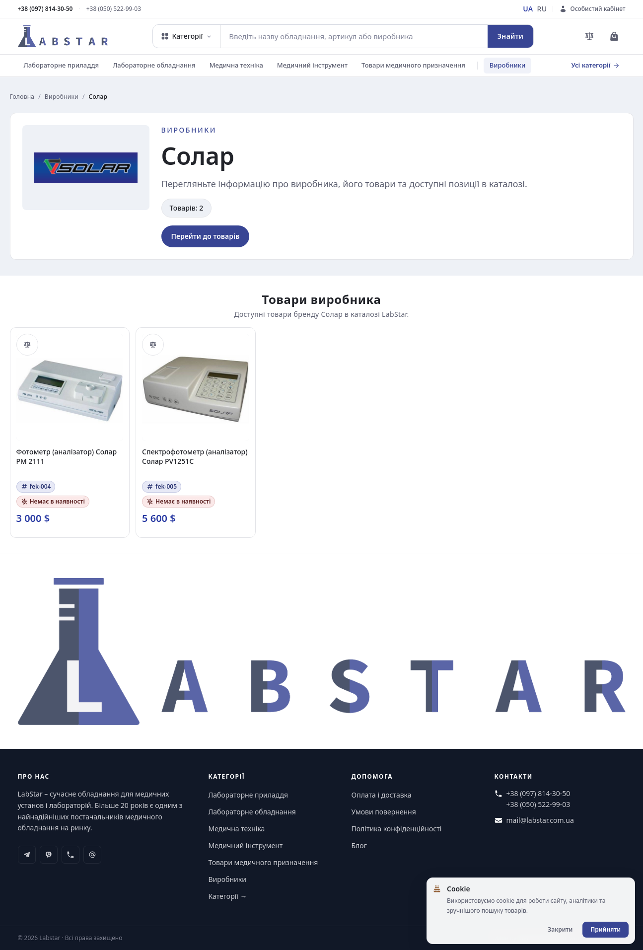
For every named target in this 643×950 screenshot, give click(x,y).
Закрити (560, 929)
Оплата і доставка (382, 795)
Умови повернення (384, 811)
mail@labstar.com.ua (540, 820)
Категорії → (228, 896)
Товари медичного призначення (413, 65)
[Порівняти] (27, 345)
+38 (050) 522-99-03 (113, 9)
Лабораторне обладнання (154, 65)
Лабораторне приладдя (61, 65)
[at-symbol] (92, 855)
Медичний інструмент (312, 65)
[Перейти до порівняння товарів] (589, 36)
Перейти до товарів (205, 236)
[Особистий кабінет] (592, 9)
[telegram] (27, 855)
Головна (22, 97)
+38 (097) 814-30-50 (45, 9)
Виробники (507, 65)
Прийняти (605, 929)
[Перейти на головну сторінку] (63, 36)
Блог (359, 845)
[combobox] (354, 36)
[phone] (70, 855)
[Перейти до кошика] (614, 36)
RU (542, 8)
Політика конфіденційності (397, 828)
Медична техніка (236, 65)
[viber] (49, 855)
